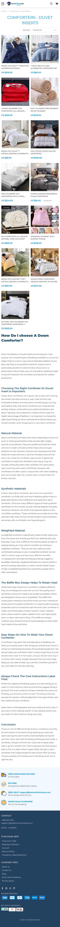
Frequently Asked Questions (14, 855)
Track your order (9, 841)
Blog (4, 874)
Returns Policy (8, 851)
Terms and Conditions (11, 877)
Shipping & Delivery (10, 844)
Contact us (6, 870)
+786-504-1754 (7, 820)
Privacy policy (8, 881)
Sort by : (26, 30)
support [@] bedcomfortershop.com (17, 823)
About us (6, 867)
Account (5, 848)
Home (3, 11)
